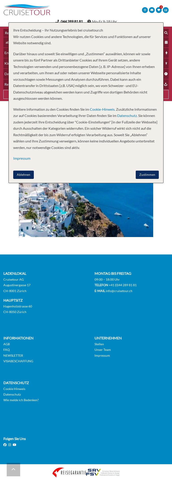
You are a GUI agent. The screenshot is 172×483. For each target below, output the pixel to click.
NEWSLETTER (13, 355)
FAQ (6, 350)
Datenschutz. (127, 115)
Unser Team (103, 350)
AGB (6, 344)
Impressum (102, 355)
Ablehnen (23, 174)
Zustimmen (147, 174)
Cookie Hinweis (14, 389)
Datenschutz (12, 394)
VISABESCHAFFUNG (18, 361)
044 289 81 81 (72, 21)
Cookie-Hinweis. (102, 109)
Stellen (99, 344)
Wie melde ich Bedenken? (21, 400)
